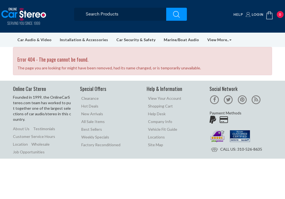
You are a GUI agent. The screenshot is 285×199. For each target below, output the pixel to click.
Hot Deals (89, 106)
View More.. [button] (219, 39)
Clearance (90, 98)
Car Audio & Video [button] (34, 39)
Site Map (155, 144)
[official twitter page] (228, 99)
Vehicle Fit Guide (162, 129)
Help (238, 14)
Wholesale (40, 144)
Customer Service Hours (34, 136)
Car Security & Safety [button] (135, 39)
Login (258, 14)
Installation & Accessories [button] (84, 39)
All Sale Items (93, 121)
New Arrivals (92, 113)
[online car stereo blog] (256, 99)
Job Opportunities (29, 152)
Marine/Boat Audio (181, 39)
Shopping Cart (160, 106)
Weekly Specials (95, 137)
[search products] (125, 14)
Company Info (160, 121)
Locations (156, 137)
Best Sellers (91, 129)
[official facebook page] (214, 99)
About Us (21, 128)
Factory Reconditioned (100, 144)
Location (20, 144)
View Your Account (164, 98)
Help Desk (157, 113)
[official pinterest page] (242, 99)
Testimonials (44, 128)
